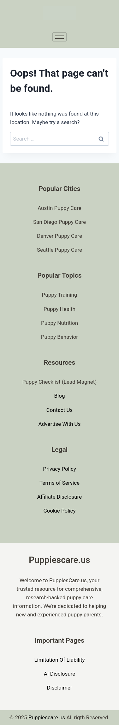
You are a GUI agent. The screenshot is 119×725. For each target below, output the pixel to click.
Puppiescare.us (46, 717)
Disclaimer (59, 687)
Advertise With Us (60, 424)
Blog (59, 396)
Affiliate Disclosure (59, 497)
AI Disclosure (59, 674)
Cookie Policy (60, 511)
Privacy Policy (59, 469)
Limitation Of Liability (59, 660)
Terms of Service (59, 483)
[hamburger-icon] (59, 36)
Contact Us (59, 410)
